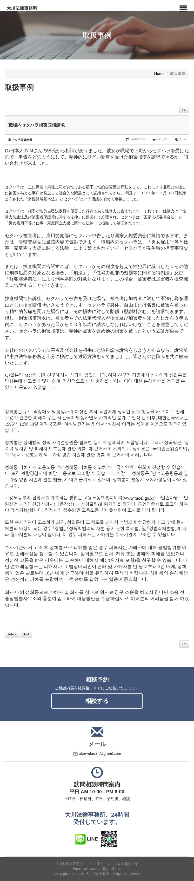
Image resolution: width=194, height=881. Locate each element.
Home (159, 74)
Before (11, 634)
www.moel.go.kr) (139, 498)
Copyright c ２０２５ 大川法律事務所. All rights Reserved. (97, 874)
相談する (97, 701)
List (184, 109)
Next (26, 634)
